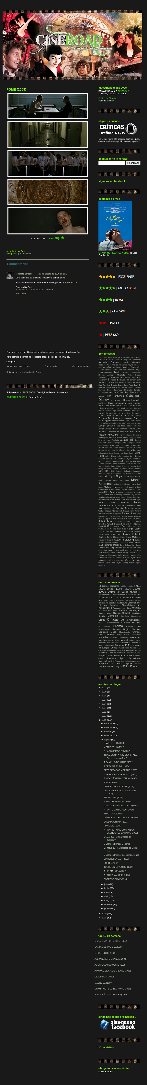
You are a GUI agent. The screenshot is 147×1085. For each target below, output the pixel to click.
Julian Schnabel (119, 464)
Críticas (112, 619)
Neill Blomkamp (116, 495)
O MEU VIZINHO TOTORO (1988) (111, 941)
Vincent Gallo (135, 553)
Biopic (104, 610)
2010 (104, 720)
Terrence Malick (111, 545)
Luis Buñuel (126, 474)
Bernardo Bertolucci (116, 380)
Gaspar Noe (136, 423)
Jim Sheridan (121, 450)
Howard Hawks (115, 437)
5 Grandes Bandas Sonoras (117, 844)
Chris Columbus (114, 390)
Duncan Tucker (104, 411)
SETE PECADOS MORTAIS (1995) (120, 770)
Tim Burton (120, 547)
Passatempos (124, 648)
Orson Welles (126, 500)
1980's (127, 589)
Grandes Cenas (25, 253)
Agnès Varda (131, 357)
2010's (111, 591)
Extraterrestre (104, 629)
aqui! (59, 238)
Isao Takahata (113, 440)
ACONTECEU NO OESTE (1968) (110, 965)
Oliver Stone (114, 499)
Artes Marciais (110, 600)
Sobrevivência (104, 661)
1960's (110, 589)
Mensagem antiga (80, 366)
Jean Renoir (110, 445)
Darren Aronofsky (132, 400)
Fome (50, 238)
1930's (130, 586)
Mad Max (125, 638)
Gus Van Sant (132, 431)
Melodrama (135, 637)
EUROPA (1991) (111, 863)
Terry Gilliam (125, 545)
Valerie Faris (110, 553)
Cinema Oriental (121, 613)
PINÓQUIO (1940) (112, 826)
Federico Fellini (106, 418)
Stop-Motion (125, 661)
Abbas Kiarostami (105, 357)
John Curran (129, 453)
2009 (104, 913)
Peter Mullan (130, 506)
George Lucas (105, 425)
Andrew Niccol (116, 370)
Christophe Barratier (132, 390)
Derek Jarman (126, 408)
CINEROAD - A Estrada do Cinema (34, 289)
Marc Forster (135, 476)
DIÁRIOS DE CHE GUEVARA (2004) (121, 817)
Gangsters (103, 632)
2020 (104, 692)
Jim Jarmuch (110, 450)
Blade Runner (113, 611)
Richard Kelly (128, 511)
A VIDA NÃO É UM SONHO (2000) (120, 778)
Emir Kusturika (123, 413)
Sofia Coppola (135, 531)
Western (102, 666)
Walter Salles (117, 555)
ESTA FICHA (71, 282)
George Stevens (104, 429)
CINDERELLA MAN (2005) (116, 859)
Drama (118, 626)
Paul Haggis (136, 500)
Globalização (124, 632)
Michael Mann (127, 487)
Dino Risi (137, 408)
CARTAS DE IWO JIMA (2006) (109, 947)
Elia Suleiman (110, 413)
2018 (104, 695)
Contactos (62, 392)
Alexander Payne (126, 365)
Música (132, 640)
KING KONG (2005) (113, 813)
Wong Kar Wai (133, 560)
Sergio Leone (134, 529)
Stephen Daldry (105, 537)
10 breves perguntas (108, 586)
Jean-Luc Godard (122, 445)
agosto (107, 739)
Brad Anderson (121, 382)
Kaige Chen (121, 466)
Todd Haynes (109, 550)
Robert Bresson (134, 516)
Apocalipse (135, 597)
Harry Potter (123, 634)
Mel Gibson (118, 484)
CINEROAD (12, 397)
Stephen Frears (119, 537)
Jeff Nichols (131, 448)
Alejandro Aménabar (132, 360)
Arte (100, 600)
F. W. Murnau (134, 416)
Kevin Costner (112, 469)
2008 (104, 917)
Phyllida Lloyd (109, 508)
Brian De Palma (134, 382)
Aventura (136, 608)
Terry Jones (136, 545)
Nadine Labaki (135, 492)
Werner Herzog (129, 555)
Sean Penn (121, 529)
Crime (101, 619)
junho (107, 888)
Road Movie (113, 655)
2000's (102, 591)
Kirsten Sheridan (134, 469)
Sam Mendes (128, 526)
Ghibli (115, 428)
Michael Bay (129, 484)
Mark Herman (104, 480)
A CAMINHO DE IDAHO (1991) (118, 762)
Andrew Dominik (104, 370)
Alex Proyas (112, 365)
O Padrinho (133, 643)
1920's (123, 586)
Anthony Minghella (116, 375)
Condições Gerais (46, 392)
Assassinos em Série (122, 608)
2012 (104, 712)
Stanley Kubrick (131, 534)
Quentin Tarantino (124, 508)
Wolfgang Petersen (115, 560)
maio (106, 892)
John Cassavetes (116, 453)
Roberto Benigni (125, 521)
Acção (109, 597)
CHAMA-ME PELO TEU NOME (113, 253)
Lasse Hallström (124, 471)
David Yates (129, 405)
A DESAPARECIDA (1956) (116, 766)
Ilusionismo (136, 635)
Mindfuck (102, 640)
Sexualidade (135, 658)
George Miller (119, 426)
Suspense (103, 663)
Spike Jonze (103, 534)
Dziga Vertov (117, 411)
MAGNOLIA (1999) (103, 983)
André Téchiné (128, 370)
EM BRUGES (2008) (113, 797)
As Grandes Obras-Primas (119, 605)
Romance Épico (116, 658)
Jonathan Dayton (124, 459)
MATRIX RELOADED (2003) (117, 801)
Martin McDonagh (121, 480)
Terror (119, 663)
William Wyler (129, 558)
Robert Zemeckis (107, 521)
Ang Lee (118, 372)
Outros (114, 648)
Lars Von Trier (106, 471)
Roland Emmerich (114, 524)
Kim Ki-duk (123, 469)
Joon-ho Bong (111, 461)
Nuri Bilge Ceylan (129, 497)
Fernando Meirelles (123, 418)
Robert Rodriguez (118, 519)
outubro (108, 731)
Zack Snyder (116, 563)
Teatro (112, 664)
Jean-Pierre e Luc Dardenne (115, 448)
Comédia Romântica (131, 616)
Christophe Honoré (107, 392)
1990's (137, 588)
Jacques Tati (126, 440)
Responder (21, 293)
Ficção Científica (132, 629)
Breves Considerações (130, 610)
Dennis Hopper (113, 408)
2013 (104, 707)
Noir (108, 643)
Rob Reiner (110, 516)
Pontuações (129, 650)
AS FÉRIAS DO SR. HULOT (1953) (120, 774)
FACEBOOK (29, 392)
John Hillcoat (110, 456)
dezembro (109, 723)
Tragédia (128, 663)
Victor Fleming (122, 553)
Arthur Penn (130, 378)
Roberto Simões (24, 274)
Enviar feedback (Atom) (30, 372)
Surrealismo (135, 661)
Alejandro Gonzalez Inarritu (113, 362)
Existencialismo (133, 626)
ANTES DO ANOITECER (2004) (119, 786)
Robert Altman (121, 516)
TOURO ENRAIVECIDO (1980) (118, 867)
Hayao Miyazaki (108, 434)
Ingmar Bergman (129, 437)
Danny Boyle (116, 400)
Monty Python (123, 492)
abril (106, 896)
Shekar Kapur (121, 531)
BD (99, 610)
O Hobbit (124, 643)
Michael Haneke (112, 487)
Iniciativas (104, 637)
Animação (124, 597)
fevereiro (108, 904)
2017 (104, 700)
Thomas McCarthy (106, 547)
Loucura (113, 637)
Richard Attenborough (113, 511)
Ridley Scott (129, 513)
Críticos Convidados (130, 620)
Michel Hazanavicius (128, 490)
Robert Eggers (104, 519)
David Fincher (134, 403)
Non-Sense (115, 643)
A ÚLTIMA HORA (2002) (115, 871)
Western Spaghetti (115, 666)
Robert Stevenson (133, 519)
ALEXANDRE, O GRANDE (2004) (111, 959)
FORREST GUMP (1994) (116, 879)
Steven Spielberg (124, 539)
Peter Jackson (118, 505)
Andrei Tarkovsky (132, 367)
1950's (101, 589)
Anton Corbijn (134, 375)
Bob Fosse (109, 382)
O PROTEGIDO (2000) (105, 953)
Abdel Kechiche (119, 357)
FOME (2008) (16, 89)
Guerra (110, 634)
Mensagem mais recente (18, 366)
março (107, 900)
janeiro (107, 908)
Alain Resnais (115, 360)
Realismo (102, 652)
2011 (104, 716)
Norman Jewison (115, 497)
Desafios (136, 622)
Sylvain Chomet (111, 543)
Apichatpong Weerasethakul (110, 377)
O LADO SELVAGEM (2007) (117, 751)
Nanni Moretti (103, 495)
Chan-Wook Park (113, 387)
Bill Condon (131, 380)
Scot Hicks (111, 529)
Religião (102, 655)
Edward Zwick (129, 410)
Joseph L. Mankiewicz (126, 461)
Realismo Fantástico (117, 653)
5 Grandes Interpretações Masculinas (121, 855)
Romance (126, 655)
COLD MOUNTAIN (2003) (116, 822)
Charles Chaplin (127, 387)
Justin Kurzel (110, 466)
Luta (120, 637)
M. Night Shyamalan (117, 476)
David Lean (103, 406)
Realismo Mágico (134, 653)
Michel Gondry (114, 490)
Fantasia (116, 629)
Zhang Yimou (128, 563)
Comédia (113, 615)
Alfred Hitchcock (114, 367)
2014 (104, 704)
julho (106, 884)
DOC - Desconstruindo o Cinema (114, 623)
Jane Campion (128, 443)
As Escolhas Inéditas (115, 603)
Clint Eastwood (115, 395)
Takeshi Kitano (126, 543)
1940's (137, 586)
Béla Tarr (102, 385)
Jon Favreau (111, 459)
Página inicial (51, 366)
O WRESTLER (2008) (114, 743)
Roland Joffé (128, 524)
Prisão (138, 650)
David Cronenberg (117, 403)
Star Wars (115, 661)
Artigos (121, 600)
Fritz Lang (126, 423)
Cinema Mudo (104, 613)
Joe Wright (131, 450)
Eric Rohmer (136, 413)
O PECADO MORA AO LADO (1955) (121, 805)
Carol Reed (128, 385)
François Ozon (115, 423)
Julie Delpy (131, 464)
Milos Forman (110, 492)
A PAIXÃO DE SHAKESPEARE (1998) (113, 971)
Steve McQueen (133, 537)
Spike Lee (115, 534)
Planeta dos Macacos (115, 650)
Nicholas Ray (128, 495)
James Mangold (114, 443)
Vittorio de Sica (105, 555)
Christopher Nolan (126, 392)
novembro (109, 727)
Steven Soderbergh (105, 540)
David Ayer (102, 403)
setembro (109, 735)
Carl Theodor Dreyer (115, 385)
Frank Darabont (118, 421)
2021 (104, 687)
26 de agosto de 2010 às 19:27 (53, 274)
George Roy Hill (134, 426)
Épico (126, 666)
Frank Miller (129, 421)
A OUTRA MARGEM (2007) (117, 875)
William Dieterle (115, 558)
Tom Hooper (130, 550)
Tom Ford (120, 550)
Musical (124, 640)
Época (133, 666)
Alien (116, 598)
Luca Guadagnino (113, 474)
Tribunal (137, 663)
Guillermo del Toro (116, 432)
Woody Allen (104, 563)
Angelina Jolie (128, 372)
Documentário (104, 626)
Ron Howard (113, 526)
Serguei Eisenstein (106, 531)
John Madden (123, 456)
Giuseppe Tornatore (127, 429)
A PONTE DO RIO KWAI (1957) (119, 810)
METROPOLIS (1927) (114, 747)
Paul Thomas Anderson (113, 502)
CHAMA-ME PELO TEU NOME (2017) (113, 989)
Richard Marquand (113, 514)
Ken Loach (131, 466)
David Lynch (115, 406)
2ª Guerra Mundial (128, 592)
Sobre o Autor (13, 392)
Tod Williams (131, 548)
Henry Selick (125, 435)
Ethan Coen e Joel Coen (112, 415)
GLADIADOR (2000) (104, 976)
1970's (119, 589)
